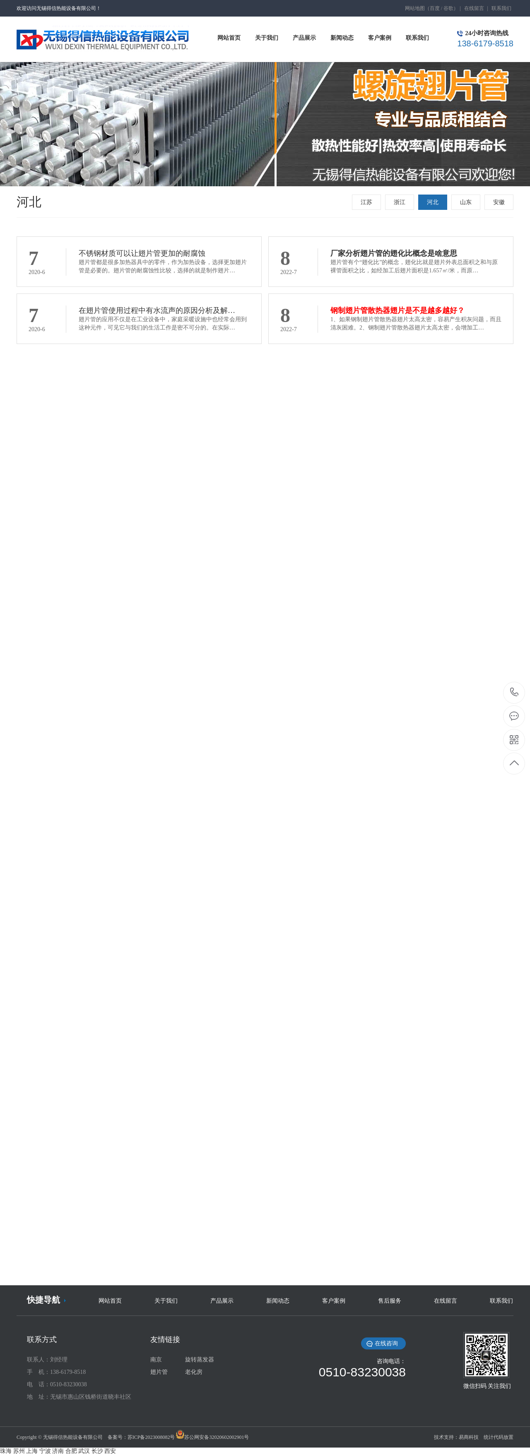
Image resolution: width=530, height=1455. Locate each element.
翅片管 (159, 1372)
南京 (156, 1359)
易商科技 (469, 1437)
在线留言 (474, 8)
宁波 (45, 1451)
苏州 (19, 1451)
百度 (435, 8)
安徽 (499, 202)
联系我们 (501, 8)
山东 (466, 202)
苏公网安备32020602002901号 (216, 1437)
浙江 (399, 202)
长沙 (97, 1451)
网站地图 (415, 8)
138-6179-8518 (514, 693)
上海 (32, 1451)
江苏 (366, 202)
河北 (432, 202)
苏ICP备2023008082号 (151, 1437)
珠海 (6, 1451)
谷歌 (448, 8)
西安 (110, 1451)
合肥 (71, 1451)
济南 (58, 1451)
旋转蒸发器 (199, 1359)
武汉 (84, 1451)
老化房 (193, 1372)
